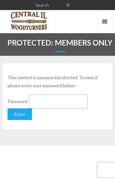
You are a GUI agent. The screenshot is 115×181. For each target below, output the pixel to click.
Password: (48, 101)
